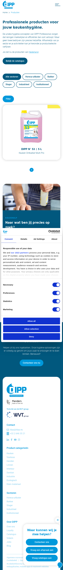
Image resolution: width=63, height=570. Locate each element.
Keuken (10, 453)
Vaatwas (11, 457)
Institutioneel (42, 84)
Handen (10, 461)
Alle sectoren (12, 76)
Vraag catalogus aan (42, 558)
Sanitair (10, 472)
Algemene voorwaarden (16, 557)
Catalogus (11, 534)
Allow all (31, 321)
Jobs (9, 542)
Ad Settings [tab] (39, 239)
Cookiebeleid (12, 560)
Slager (9, 84)
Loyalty (10, 530)
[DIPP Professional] (9, 5)
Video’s (10, 538)
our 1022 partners (20, 252)
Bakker (50, 76)
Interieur (10, 469)
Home (5, 12)
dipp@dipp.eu (16, 429)
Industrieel (24, 84)
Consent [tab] (9, 239)
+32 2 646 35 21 (17, 433)
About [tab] (54, 239)
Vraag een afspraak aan (41, 550)
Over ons (11, 526)
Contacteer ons (42, 542)
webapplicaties (13, 566)
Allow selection (31, 329)
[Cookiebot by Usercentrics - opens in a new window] (48, 231)
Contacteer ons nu (31, 363)
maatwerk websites (41, 566)
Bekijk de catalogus (15, 61)
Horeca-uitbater (32, 76)
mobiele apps (25, 566)
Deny (31, 336)
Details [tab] (24, 239)
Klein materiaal (14, 484)
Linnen (10, 465)
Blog (9, 546)
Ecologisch (12, 480)
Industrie (11, 476)
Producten (15, 12)
